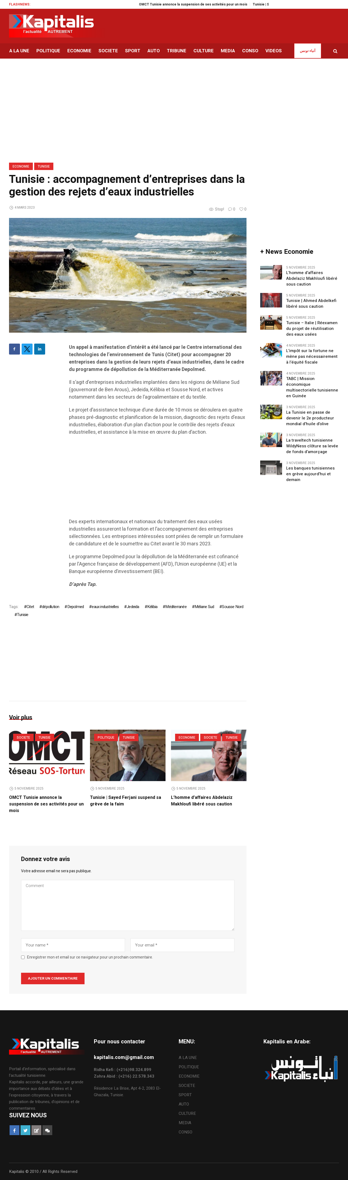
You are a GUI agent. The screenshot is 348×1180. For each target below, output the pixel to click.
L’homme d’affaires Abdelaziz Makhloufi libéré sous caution (202, 800)
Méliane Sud (204, 607)
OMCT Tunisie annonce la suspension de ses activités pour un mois (199, 4)
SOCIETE (23, 737)
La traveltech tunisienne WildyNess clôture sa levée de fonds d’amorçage (312, 446)
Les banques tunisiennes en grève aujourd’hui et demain (310, 474)
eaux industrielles (105, 607)
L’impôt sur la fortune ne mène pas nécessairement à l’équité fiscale (312, 356)
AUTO (184, 1104)
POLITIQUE (106, 737)
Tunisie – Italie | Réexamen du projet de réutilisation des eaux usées (312, 328)
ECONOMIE (21, 166)
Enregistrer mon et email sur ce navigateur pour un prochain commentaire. (90, 957)
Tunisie (44, 166)
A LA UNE (188, 1058)
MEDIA (185, 1123)
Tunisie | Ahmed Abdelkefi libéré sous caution (311, 303)
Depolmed (75, 607)
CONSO (185, 1132)
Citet (30, 607)
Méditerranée (175, 607)
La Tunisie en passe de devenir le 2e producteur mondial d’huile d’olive (310, 418)
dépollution (50, 607)
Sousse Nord (232, 607)
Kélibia (152, 607)
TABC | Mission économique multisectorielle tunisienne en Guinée (312, 387)
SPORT (185, 1095)
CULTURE (187, 1113)
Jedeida (133, 607)
